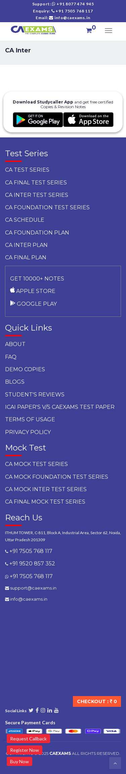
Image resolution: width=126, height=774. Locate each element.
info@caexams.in (28, 599)
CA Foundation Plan (37, 232)
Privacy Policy (28, 432)
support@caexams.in (32, 588)
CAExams (60, 753)
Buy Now (19, 761)
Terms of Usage (30, 419)
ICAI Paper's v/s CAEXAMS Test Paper (60, 407)
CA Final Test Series (36, 182)
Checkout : (97, 701)
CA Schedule (24, 220)
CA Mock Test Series (36, 464)
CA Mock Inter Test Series (46, 489)
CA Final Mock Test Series (45, 502)
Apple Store (32, 291)
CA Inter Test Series (36, 195)
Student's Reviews (35, 394)
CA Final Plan (25, 257)
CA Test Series (27, 170)
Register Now (24, 750)
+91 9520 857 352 (31, 563)
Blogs (15, 382)
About (15, 344)
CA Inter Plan (26, 245)
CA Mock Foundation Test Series (56, 477)
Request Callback (28, 738)
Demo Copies (25, 369)
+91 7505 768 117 (30, 551)
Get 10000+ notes (37, 278)
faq (10, 357)
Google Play (33, 304)
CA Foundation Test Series (47, 207)
